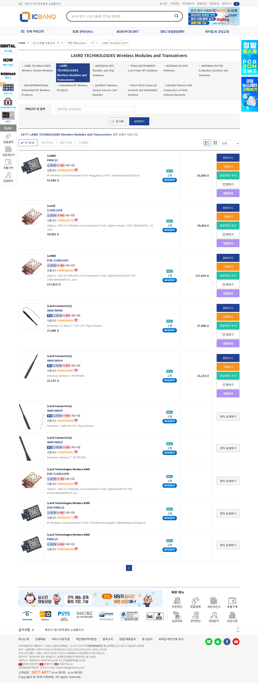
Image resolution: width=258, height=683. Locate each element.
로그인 (163, 3)
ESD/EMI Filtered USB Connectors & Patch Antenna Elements (178, 90)
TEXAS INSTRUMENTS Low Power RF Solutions (143, 68)
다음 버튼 (238, 631)
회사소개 (23, 639)
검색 (176, 15)
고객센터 (174, 3)
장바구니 (231, 4)
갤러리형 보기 (215, 142)
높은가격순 (66, 142)
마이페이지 (188, 3)
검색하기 (139, 121)
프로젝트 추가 (228, 175)
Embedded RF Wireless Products (72, 87)
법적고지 (108, 639)
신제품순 (84, 142)
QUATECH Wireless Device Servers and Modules (105, 90)
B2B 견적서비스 (83, 31)
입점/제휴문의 (127, 639)
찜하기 (228, 184)
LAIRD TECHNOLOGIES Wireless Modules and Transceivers (72, 73)
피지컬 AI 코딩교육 (217, 31)
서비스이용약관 (60, 639)
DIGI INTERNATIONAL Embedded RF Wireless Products (36, 90)
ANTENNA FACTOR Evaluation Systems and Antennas (213, 70)
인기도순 (29, 142)
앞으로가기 (236, 23)
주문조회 (214, 3)
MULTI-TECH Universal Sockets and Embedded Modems (142, 90)
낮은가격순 (47, 142)
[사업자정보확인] (94, 645)
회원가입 (202, 3)
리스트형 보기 (207, 142)
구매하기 (228, 167)
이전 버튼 (238, 628)
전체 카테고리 (35, 31)
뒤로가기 (231, 23)
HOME (22, 42)
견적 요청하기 (228, 417)
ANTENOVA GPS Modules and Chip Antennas (103, 70)
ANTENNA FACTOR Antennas (176, 68)
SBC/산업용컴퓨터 (172, 31)
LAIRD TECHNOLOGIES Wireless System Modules (37, 68)
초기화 (120, 121)
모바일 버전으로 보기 (171, 639)
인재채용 (40, 639)
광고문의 (147, 639)
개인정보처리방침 (86, 639)
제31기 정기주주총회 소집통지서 (42, 4)
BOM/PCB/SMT (128, 31)
